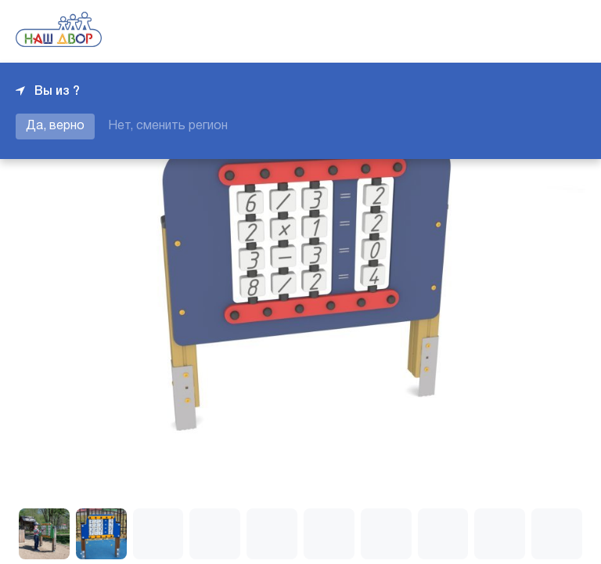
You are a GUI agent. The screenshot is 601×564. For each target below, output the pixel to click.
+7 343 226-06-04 (532, 31)
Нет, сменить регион (168, 126)
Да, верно (55, 126)
